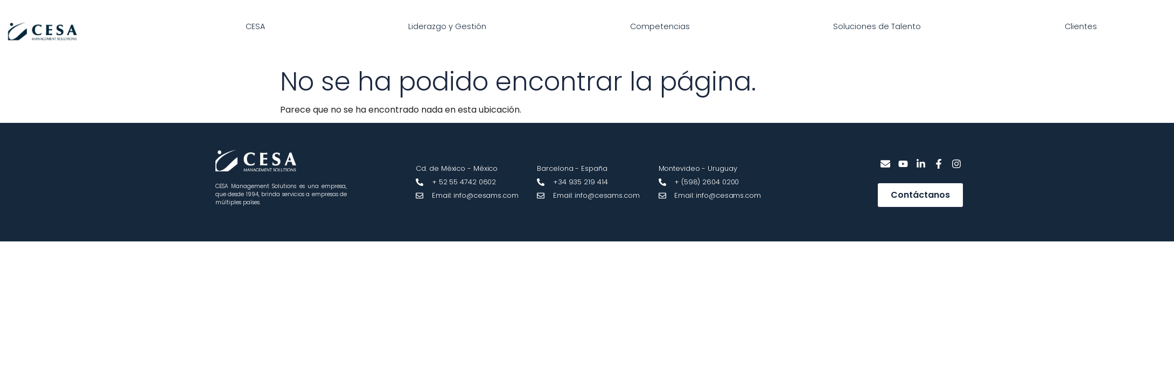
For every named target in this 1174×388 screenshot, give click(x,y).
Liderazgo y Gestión (447, 26)
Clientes (1081, 26)
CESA (255, 26)
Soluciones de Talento (877, 26)
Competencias (660, 26)
